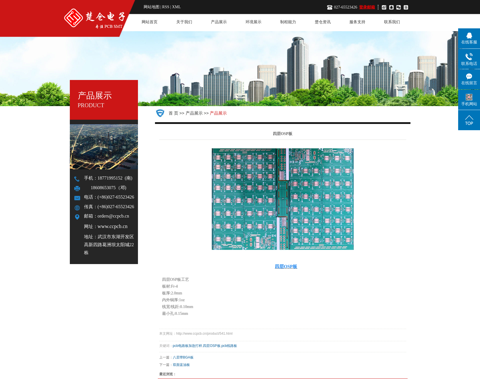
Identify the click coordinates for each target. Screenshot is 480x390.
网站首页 (150, 22)
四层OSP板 (211, 346)
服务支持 (357, 22)
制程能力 (288, 22)
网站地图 (152, 7)
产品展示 (219, 22)
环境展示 (253, 22)
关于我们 (184, 22)
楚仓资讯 (323, 22)
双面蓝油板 (181, 365)
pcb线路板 (229, 346)
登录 (363, 7)
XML (176, 7)
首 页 (173, 113)
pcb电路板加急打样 (187, 346)
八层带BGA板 (183, 357)
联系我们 (392, 22)
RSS (165, 7)
